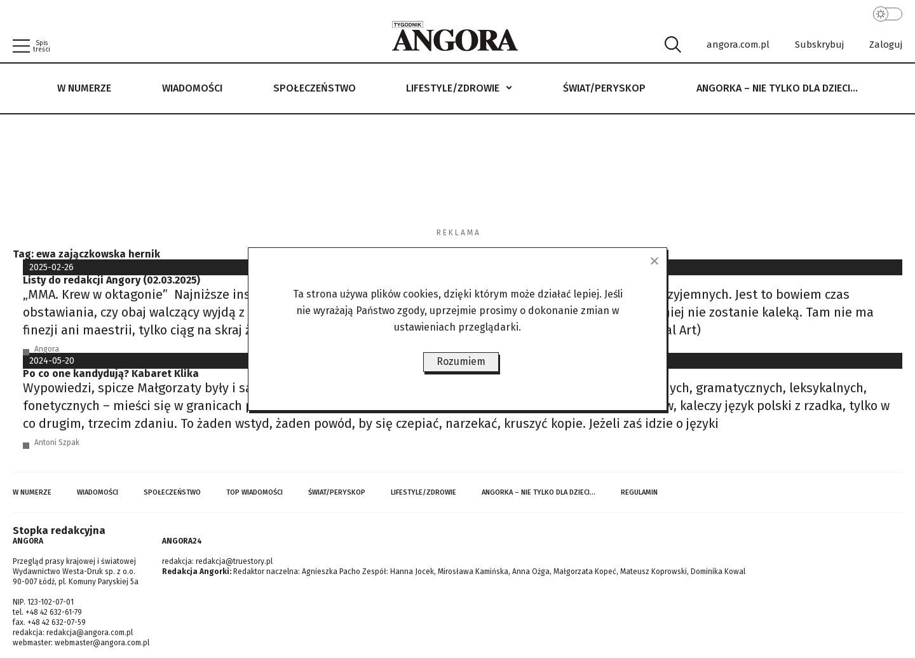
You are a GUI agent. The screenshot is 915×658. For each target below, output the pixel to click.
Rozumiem (461, 361)
